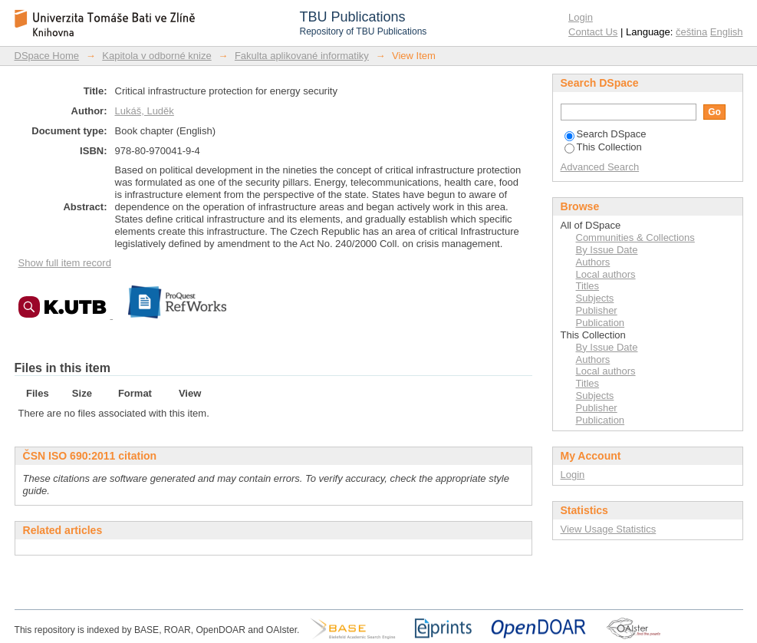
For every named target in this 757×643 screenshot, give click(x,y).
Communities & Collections (635, 237)
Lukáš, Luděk (144, 111)
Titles (588, 286)
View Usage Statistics (609, 529)
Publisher (596, 310)
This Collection (603, 147)
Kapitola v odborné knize (156, 55)
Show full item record (64, 263)
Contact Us (592, 32)
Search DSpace (605, 134)
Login (580, 17)
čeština (691, 32)
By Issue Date (607, 250)
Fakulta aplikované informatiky (302, 55)
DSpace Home (47, 55)
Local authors (606, 274)
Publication (600, 322)
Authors (593, 262)
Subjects (595, 298)
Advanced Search (600, 167)
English (726, 32)
